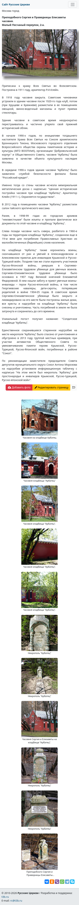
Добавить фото (19, 387)
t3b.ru (5, 896)
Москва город (10, 10)
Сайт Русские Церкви (16, 4)
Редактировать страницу (51, 387)
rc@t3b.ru (16, 900)
